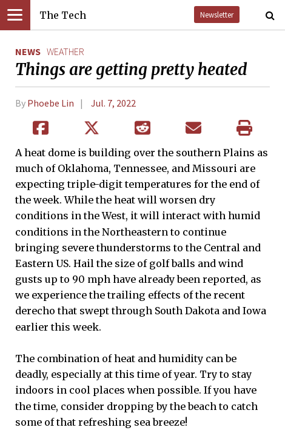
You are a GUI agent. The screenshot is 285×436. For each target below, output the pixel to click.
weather (65, 51)
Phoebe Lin (50, 103)
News (28, 51)
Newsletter (216, 14)
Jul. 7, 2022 (113, 103)
